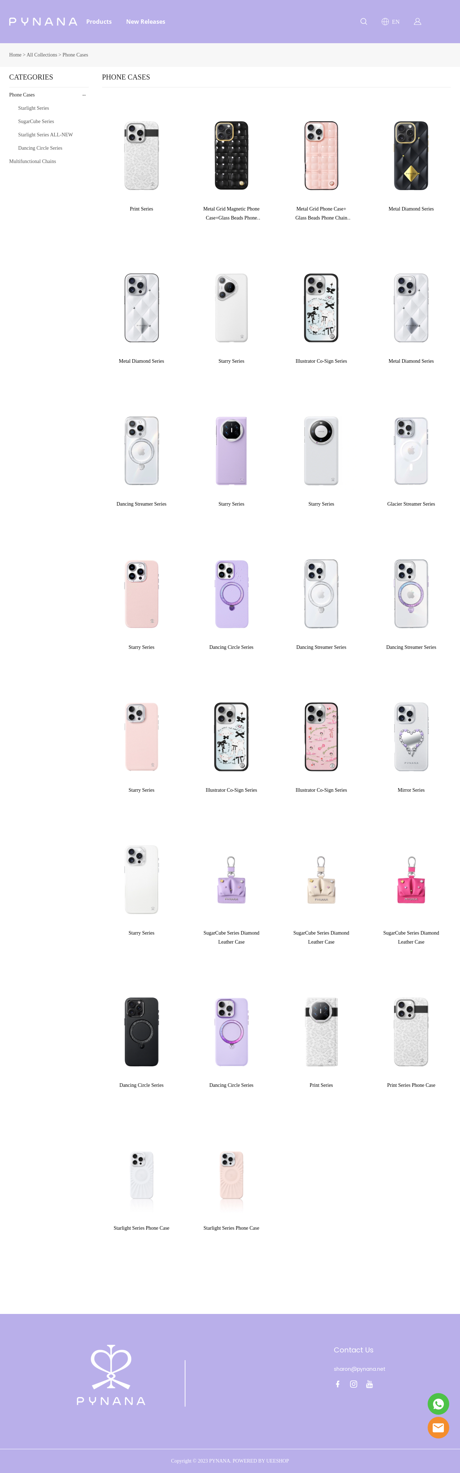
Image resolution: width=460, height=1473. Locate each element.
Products (99, 22)
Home (15, 55)
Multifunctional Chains (32, 161)
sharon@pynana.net (359, 1369)
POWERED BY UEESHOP (261, 1461)
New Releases (145, 22)
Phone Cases (75, 55)
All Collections (42, 55)
